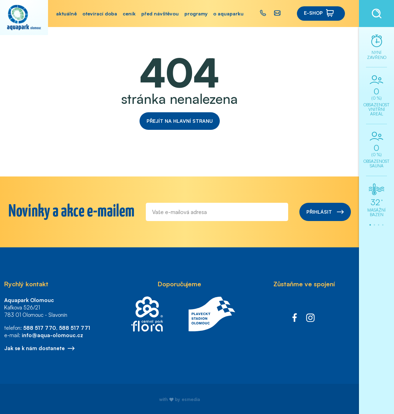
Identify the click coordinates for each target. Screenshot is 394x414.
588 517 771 (74, 328)
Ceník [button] (129, 13)
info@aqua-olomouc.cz (52, 335)
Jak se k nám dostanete (39, 348)
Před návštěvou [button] (160, 13)
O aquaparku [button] (228, 13)
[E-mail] (217, 212)
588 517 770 (39, 328)
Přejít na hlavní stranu (180, 121)
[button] (265, 13)
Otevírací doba (99, 13)
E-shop (319, 13)
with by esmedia (179, 399)
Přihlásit (325, 211)
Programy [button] (196, 13)
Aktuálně (66, 13)
